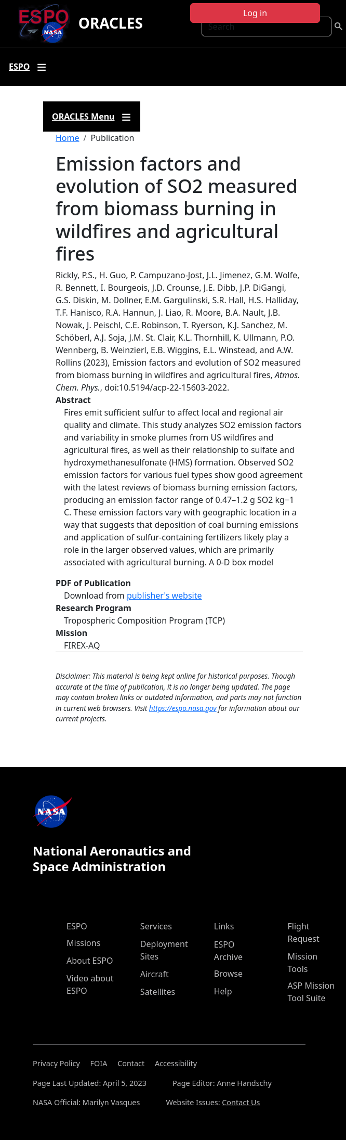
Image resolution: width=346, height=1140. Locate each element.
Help (223, 991)
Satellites (157, 992)
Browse (228, 973)
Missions (83, 943)
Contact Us (241, 1102)
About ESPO (89, 960)
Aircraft (154, 974)
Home (67, 138)
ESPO (76, 926)
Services (156, 926)
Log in (255, 13)
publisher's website (164, 595)
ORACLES (110, 23)
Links (224, 926)
